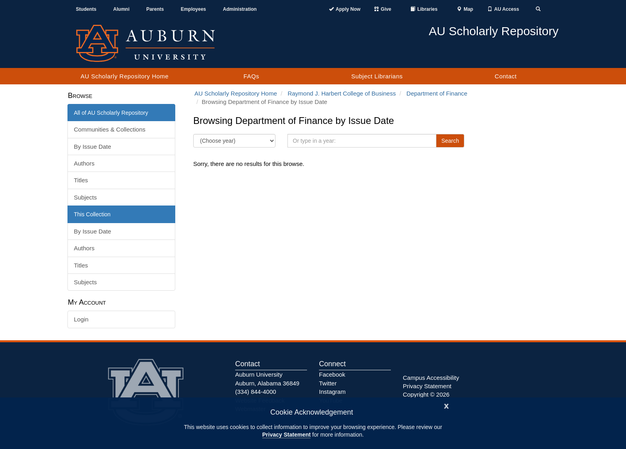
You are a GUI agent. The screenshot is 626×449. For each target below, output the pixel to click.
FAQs (252, 76)
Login (81, 319)
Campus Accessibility (431, 377)
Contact (506, 76)
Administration (240, 9)
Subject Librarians (377, 76)
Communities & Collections (109, 129)
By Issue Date (92, 146)
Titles (81, 180)
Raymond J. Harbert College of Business (341, 93)
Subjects (85, 197)
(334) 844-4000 (255, 391)
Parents (155, 9)
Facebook (332, 374)
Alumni (121, 9)
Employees (193, 9)
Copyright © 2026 (426, 394)
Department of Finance (437, 93)
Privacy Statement (286, 434)
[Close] (446, 405)
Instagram (332, 391)
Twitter (328, 383)
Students (86, 9)
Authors (84, 163)
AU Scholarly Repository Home (125, 76)
